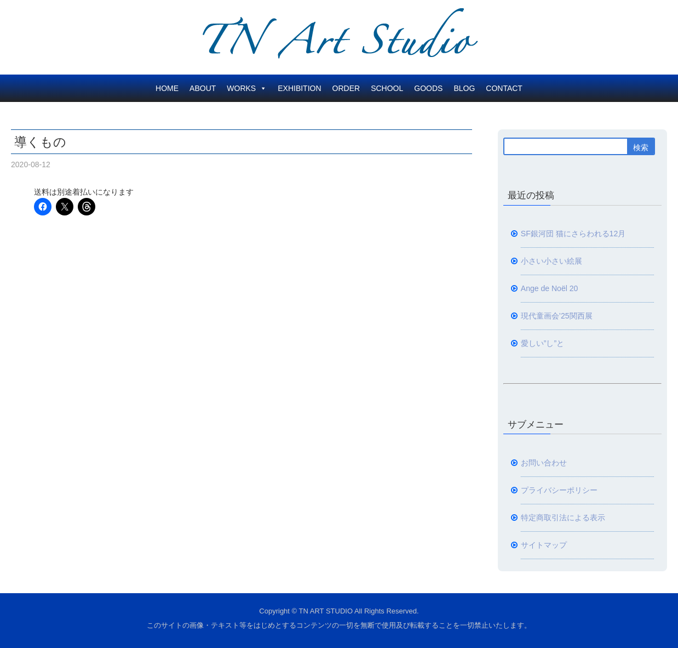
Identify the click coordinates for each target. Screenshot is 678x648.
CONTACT (504, 88)
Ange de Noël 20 (549, 288)
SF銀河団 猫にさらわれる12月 (573, 233)
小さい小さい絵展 (551, 261)
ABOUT (202, 88)
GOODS (428, 88)
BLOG (464, 88)
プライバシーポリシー (559, 490)
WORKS (247, 88)
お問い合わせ (544, 462)
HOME (167, 88)
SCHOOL (387, 88)
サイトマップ (544, 545)
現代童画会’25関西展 (557, 315)
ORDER (346, 88)
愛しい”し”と (542, 343)
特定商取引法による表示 (563, 517)
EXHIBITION (299, 88)
